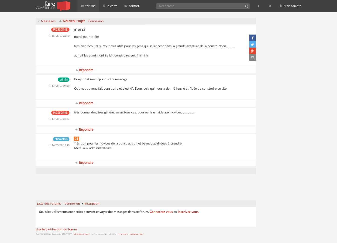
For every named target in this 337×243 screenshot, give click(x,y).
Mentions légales (81, 234)
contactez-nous (136, 234)
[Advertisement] (146, 184)
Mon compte (290, 6)
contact (131, 6)
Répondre (84, 70)
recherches (123, 234)
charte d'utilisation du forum (56, 229)
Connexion (96, 21)
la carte (110, 6)
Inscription (92, 203)
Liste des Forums (49, 203)
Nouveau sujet (72, 21)
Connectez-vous (161, 212)
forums (88, 6)
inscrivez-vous (188, 212)
